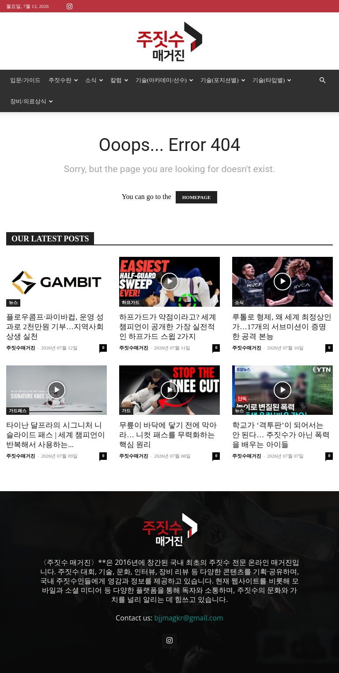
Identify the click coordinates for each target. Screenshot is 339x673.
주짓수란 (63, 80)
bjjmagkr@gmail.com (188, 618)
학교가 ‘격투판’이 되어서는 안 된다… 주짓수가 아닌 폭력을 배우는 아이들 (281, 435)
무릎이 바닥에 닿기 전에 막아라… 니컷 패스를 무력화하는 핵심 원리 (168, 435)
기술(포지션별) (222, 80)
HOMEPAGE (196, 197)
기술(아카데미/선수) (164, 80)
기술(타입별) (272, 80)
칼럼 (119, 80)
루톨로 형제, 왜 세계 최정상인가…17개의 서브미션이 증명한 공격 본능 (281, 327)
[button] (322, 80)
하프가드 (130, 302)
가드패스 (17, 410)
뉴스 (13, 302)
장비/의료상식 (31, 101)
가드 (126, 410)
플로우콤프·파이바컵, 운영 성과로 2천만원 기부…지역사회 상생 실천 (55, 327)
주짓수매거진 (20, 347)
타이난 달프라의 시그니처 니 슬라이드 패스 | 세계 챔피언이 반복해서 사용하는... (55, 435)
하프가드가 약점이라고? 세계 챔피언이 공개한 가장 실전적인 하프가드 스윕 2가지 (167, 327)
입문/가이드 (25, 80)
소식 (94, 80)
